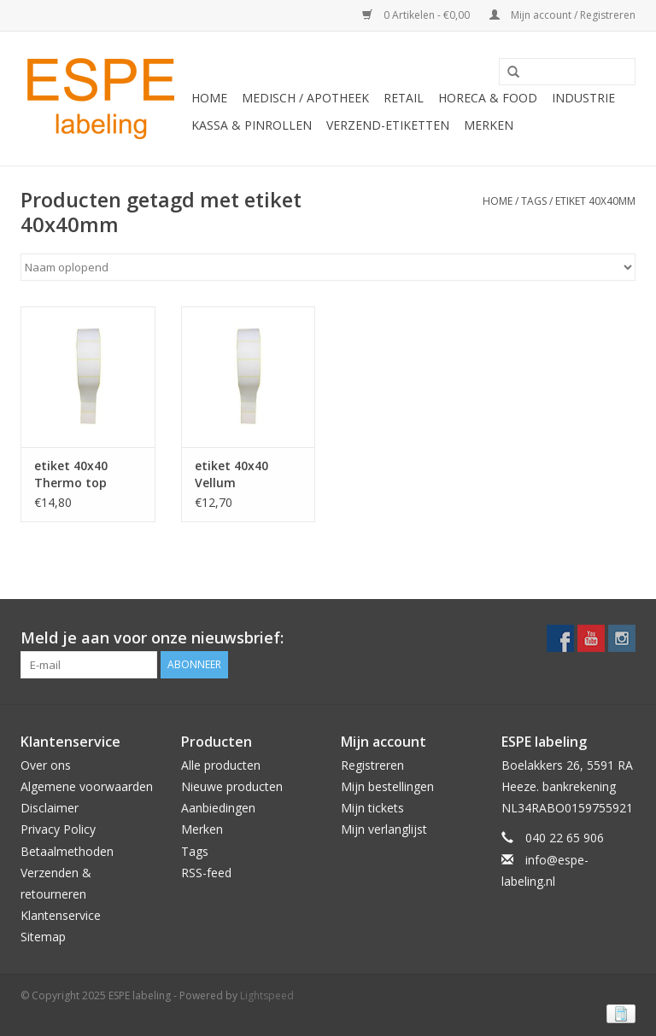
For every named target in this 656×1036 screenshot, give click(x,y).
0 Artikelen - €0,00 (417, 15)
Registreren (372, 765)
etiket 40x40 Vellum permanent (231, 474)
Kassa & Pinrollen (251, 125)
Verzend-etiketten (387, 125)
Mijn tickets (372, 808)
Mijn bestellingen (387, 786)
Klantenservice (60, 915)
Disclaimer (49, 808)
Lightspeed (267, 995)
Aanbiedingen (218, 808)
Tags (534, 201)
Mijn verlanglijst (384, 829)
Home (209, 98)
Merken (488, 125)
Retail (404, 98)
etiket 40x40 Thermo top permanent (71, 474)
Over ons (45, 765)
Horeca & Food (487, 98)
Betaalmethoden (67, 851)
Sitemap (43, 936)
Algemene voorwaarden (86, 786)
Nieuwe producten (232, 786)
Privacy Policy (58, 829)
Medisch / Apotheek (305, 98)
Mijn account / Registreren (562, 15)
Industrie (583, 98)
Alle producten (221, 765)
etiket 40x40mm (595, 201)
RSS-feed (206, 872)
